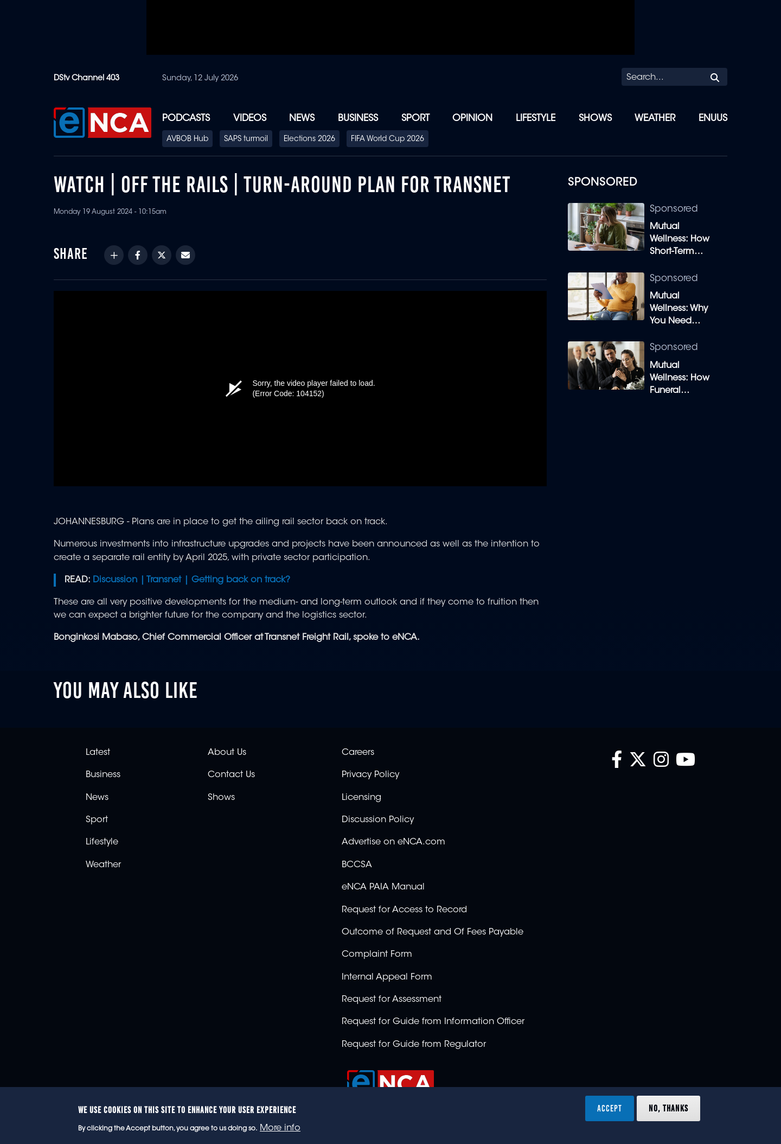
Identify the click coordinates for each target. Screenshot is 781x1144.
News (302, 118)
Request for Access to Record (404, 910)
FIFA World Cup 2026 (387, 139)
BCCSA (357, 865)
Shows (595, 118)
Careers (358, 752)
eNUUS (713, 118)
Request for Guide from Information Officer (433, 1022)
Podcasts (186, 118)
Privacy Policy (370, 775)
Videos (249, 118)
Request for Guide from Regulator (414, 1044)
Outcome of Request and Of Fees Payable (432, 932)
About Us (227, 752)
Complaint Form (377, 954)
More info (280, 1128)
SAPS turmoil (246, 139)
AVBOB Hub (187, 139)
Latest (98, 752)
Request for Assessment (391, 999)
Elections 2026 (309, 139)
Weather (655, 118)
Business (358, 118)
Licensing (361, 797)
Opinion (472, 118)
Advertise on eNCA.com (393, 842)
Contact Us (231, 775)
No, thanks (668, 1108)
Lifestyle (535, 118)
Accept (609, 1108)
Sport (415, 118)
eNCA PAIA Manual (383, 887)
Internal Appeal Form (387, 977)
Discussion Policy (378, 820)
